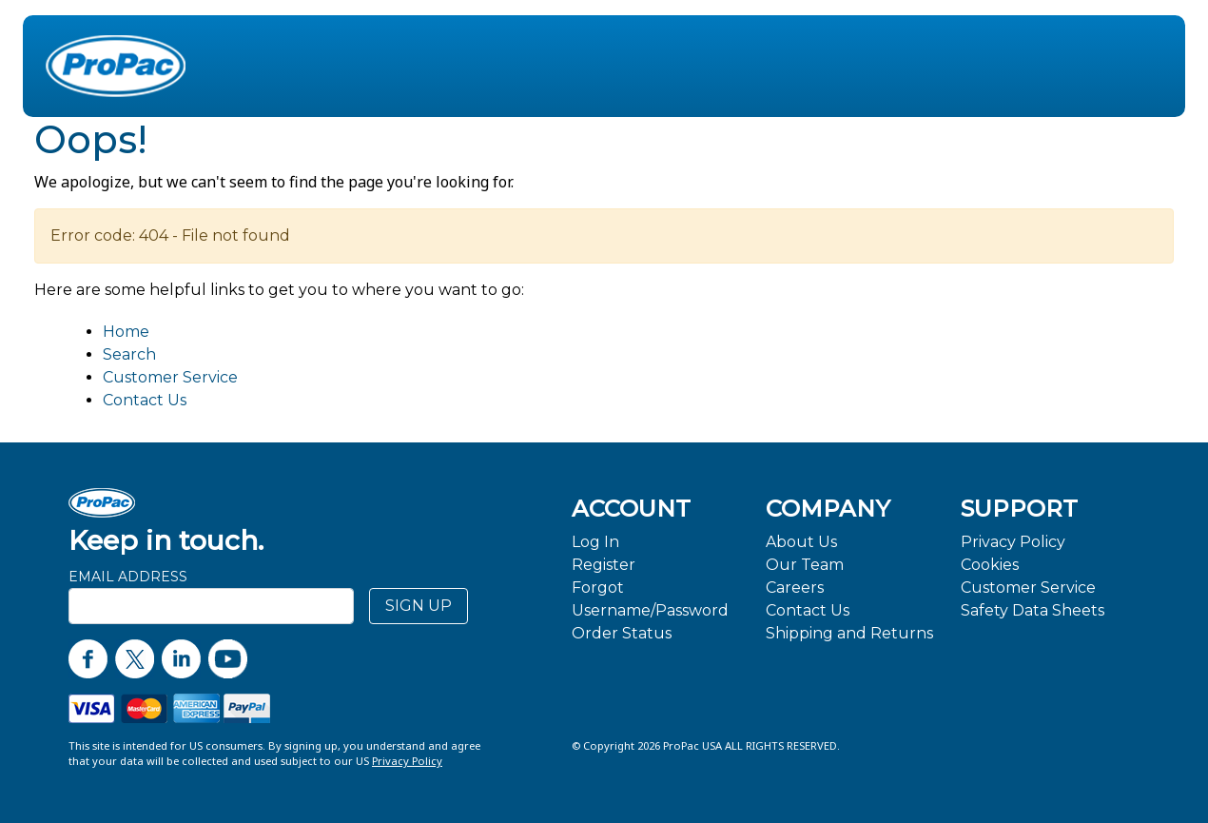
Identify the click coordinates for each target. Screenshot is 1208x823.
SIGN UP (418, 606)
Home (126, 332)
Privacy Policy (1013, 542)
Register (603, 565)
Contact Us (144, 400)
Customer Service (170, 377)
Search (129, 354)
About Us (801, 542)
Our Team (805, 565)
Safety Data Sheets (1032, 610)
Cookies (990, 565)
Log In (595, 542)
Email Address (127, 576)
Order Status (622, 633)
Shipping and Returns (849, 633)
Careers (795, 587)
